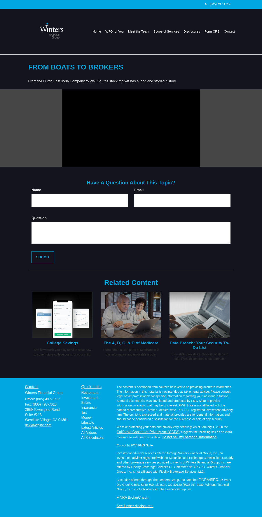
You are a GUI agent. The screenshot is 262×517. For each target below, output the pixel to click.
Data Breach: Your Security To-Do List (199, 345)
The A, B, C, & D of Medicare (131, 343)
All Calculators (92, 437)
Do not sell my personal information (189, 437)
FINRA (204, 480)
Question (39, 218)
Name (36, 190)
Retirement (89, 392)
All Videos (89, 432)
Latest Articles (92, 427)
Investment (89, 397)
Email (139, 190)
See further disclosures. (135, 506)
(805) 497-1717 (218, 4)
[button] (116, 31)
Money (86, 417)
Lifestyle (87, 422)
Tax (84, 412)
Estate (86, 402)
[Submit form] (42, 257)
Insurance (89, 407)
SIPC (214, 480)
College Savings (62, 343)
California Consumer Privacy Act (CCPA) (148, 432)
